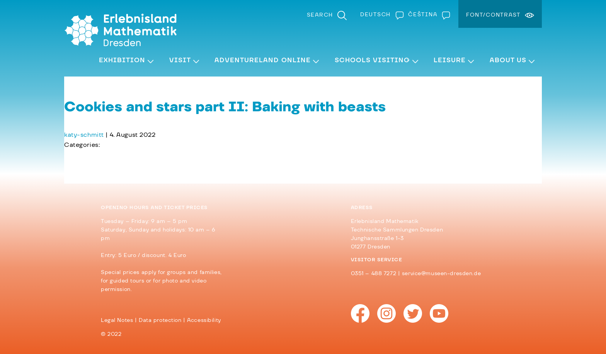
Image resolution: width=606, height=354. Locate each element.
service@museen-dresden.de (441, 273)
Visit (180, 60)
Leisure (450, 60)
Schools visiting (372, 60)
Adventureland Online (262, 60)
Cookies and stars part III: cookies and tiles (136, 165)
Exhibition (122, 60)
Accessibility (204, 320)
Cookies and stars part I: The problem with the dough (150, 155)
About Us (508, 60)
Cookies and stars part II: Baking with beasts (225, 107)
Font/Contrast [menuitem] (493, 15)
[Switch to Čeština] (427, 14)
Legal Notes (117, 320)
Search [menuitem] (320, 15)
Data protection (160, 320)
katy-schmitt (84, 135)
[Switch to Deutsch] (380, 14)
